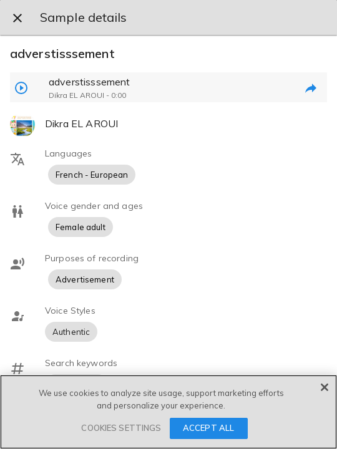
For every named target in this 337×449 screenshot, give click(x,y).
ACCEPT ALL (208, 428)
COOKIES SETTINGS (121, 428)
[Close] (324, 387)
